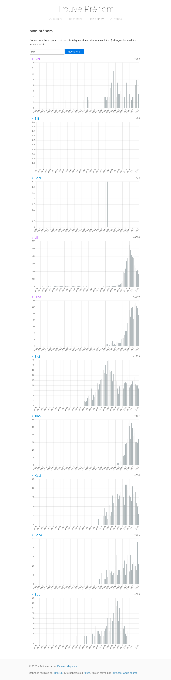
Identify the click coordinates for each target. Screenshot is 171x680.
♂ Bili (35, 118)
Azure (87, 673)
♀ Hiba (36, 297)
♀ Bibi (35, 59)
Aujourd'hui (56, 18)
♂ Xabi (36, 475)
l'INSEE (58, 673)
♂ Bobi (36, 178)
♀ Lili (35, 237)
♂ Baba (36, 535)
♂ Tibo (36, 416)
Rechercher (74, 51)
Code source (130, 673)
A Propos (116, 18)
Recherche (76, 18)
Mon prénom (96, 18)
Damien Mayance (67, 666)
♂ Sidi (35, 356)
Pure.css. (117, 673)
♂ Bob (35, 594)
